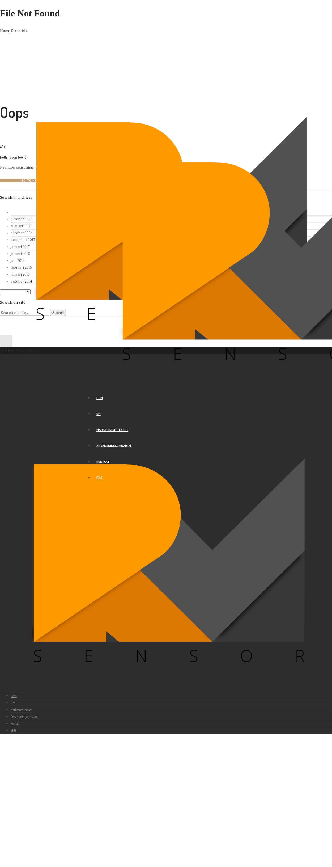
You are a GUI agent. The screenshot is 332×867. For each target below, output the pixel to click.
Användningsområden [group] (113, 445)
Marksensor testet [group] (112, 430)
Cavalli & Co (31, 350)
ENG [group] (99, 477)
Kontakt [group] (102, 461)
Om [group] (98, 414)
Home (5, 30)
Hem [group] (99, 398)
